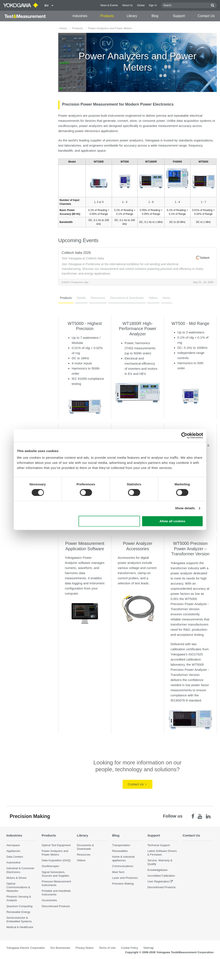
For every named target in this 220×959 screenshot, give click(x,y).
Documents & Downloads (127, 298)
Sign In (153, 5)
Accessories (49, 900)
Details (81, 298)
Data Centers (14, 856)
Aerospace (13, 845)
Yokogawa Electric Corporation (25, 947)
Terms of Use (107, 947)
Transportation (121, 845)
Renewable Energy (18, 912)
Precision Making (123, 883)
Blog (155, 16)
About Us (127, 5)
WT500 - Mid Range (190, 323)
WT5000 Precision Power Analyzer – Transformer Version (190, 548)
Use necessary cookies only (109, 521)
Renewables (120, 851)
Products (107, 16)
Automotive (13, 862)
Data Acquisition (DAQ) (56, 860)
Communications (122, 866)
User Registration (158, 881)
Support (179, 16)
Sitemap (148, 947)
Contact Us (206, 16)
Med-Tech (118, 872)
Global (140, 5)
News (166, 298)
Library (132, 16)
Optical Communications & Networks (18, 887)
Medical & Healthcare (19, 927)
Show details (185, 508)
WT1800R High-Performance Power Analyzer (137, 328)
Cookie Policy (129, 947)
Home (63, 28)
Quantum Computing (19, 906)
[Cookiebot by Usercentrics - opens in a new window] (184, 435)
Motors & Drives (16, 877)
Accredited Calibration (161, 875)
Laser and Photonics (125, 877)
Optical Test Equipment (56, 845)
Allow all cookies (172, 521)
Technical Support (158, 845)
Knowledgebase (157, 870)
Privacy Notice (85, 947)
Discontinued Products (56, 906)
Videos (153, 298)
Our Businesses (60, 947)
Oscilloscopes (50, 866)
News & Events (109, 5)
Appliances (13, 851)
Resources (98, 298)
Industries (80, 16)
